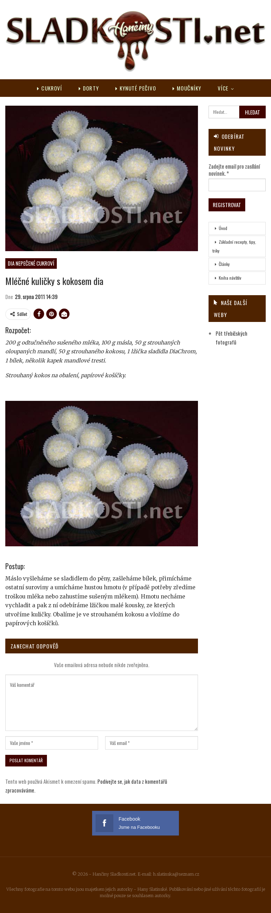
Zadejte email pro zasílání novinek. (234, 170)
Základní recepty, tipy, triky (234, 246)
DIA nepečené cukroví (31, 263)
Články (224, 264)
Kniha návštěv (230, 278)
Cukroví (49, 88)
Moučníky (187, 88)
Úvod (223, 228)
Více (223, 88)
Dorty (89, 88)
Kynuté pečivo (135, 88)
